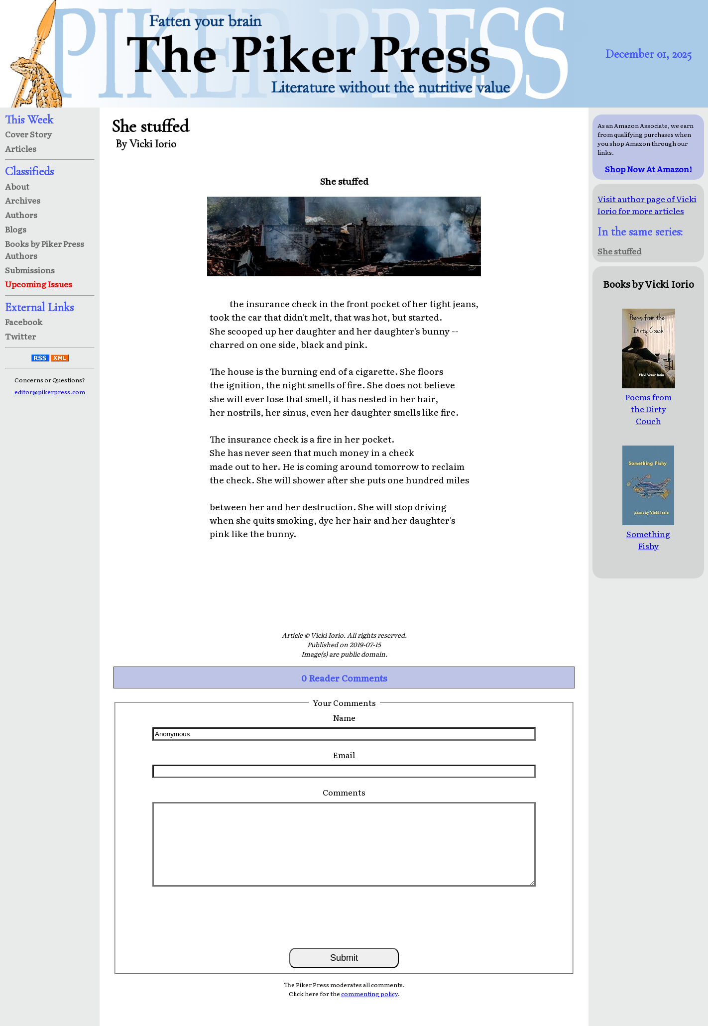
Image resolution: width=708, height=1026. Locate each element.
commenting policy (369, 993)
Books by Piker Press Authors (44, 249)
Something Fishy (648, 534)
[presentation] (344, 916)
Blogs (15, 229)
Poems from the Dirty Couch (648, 403)
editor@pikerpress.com (49, 391)
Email (344, 755)
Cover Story (28, 134)
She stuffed (619, 251)
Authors (21, 215)
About (17, 186)
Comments (344, 792)
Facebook (23, 322)
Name (344, 717)
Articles (20, 148)
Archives (22, 200)
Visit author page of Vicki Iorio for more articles (647, 205)
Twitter (20, 336)
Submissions (30, 270)
